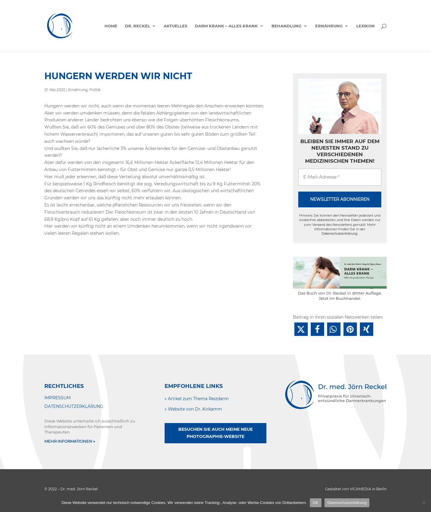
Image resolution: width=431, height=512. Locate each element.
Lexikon (365, 26)
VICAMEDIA (360, 489)
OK (315, 502)
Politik (95, 89)
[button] (301, 329)
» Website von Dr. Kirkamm (193, 409)
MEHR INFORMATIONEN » (69, 441)
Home (110, 26)
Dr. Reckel (137, 26)
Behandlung (286, 26)
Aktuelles (175, 26)
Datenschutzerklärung (339, 233)
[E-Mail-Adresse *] (339, 177)
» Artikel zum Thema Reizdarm (197, 398)
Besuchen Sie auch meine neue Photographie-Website (215, 433)
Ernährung (329, 26)
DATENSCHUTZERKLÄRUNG (73, 406)
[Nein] (424, 503)
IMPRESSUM (57, 397)
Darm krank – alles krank (226, 26)
